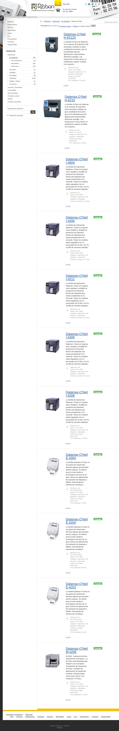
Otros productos (13, 93)
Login (58, 3)
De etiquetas (65, 21)
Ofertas (10, 99)
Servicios (11, 27)
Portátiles (12, 72)
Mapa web (29, 714)
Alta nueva (66, 4)
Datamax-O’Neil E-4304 (77, 456)
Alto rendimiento (16, 60)
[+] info (66, 86)
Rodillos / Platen (14, 81)
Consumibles (12, 90)
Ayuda (10, 33)
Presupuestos (12, 39)
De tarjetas (12, 75)
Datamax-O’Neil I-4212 (77, 277)
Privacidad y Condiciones (14, 714)
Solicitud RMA (12, 45)
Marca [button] (77, 26)
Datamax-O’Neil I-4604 (77, 160)
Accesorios (13, 84)
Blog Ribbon (12, 30)
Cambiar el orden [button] (66, 26)
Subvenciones (12, 24)
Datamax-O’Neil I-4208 (77, 393)
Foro (9, 36)
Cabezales (12, 78)
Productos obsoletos (14, 102)
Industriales (15, 63)
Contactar (11, 42)
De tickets (12, 70)
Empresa (11, 22)
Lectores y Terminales (15, 87)
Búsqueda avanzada (16, 115)
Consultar (96, 34)
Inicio (12, 717)
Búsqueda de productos (15, 108)
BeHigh (60, 727)
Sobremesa (15, 66)
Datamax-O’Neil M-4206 (77, 650)
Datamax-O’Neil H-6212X (75, 35)
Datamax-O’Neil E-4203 (77, 585)
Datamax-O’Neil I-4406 (77, 219)
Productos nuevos (13, 96)
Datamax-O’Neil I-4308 (77, 335)
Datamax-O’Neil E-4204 (77, 520)
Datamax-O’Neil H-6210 (76, 98)
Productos (47, 21)
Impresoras (11, 55)
